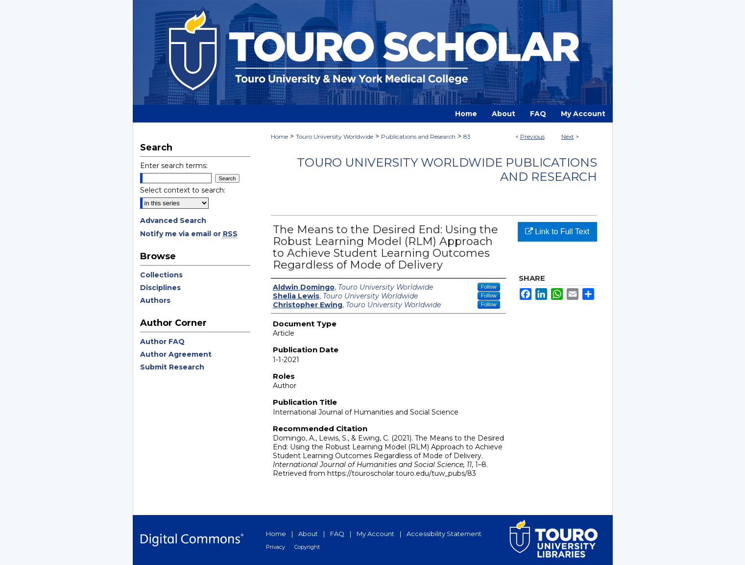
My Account (375, 534)
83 (467, 136)
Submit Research (172, 367)
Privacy (275, 546)
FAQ (337, 534)
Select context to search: (182, 190)
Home (279, 136)
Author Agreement (176, 354)
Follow (489, 287)
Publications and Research (418, 136)
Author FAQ (162, 341)
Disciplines (160, 287)
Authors (155, 300)
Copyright (307, 546)
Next (567, 136)
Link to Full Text (557, 231)
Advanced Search (173, 220)
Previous (532, 136)
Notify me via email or (189, 233)
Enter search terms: (174, 165)
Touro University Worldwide (334, 136)
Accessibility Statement (444, 534)
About (308, 534)
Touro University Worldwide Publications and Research (447, 169)
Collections (161, 274)
